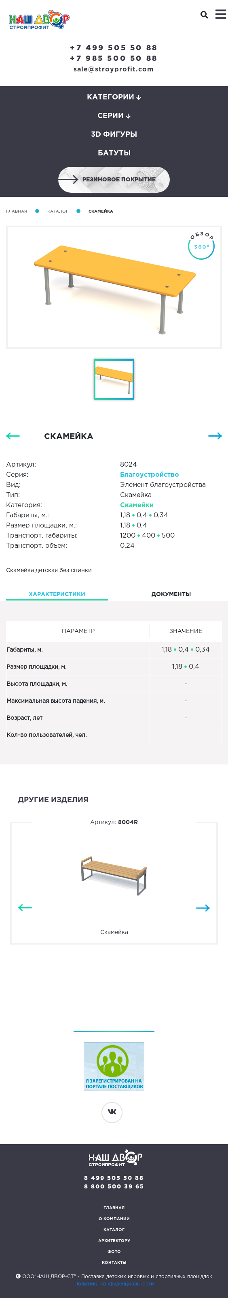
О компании (114, 1219)
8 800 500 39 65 (114, 1186)
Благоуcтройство (149, 475)
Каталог (57, 211)
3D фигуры (114, 134)
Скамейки (137, 505)
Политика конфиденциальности (114, 1284)
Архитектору (114, 1241)
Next (203, 908)
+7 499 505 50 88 (114, 48)
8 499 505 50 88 (114, 1178)
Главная (16, 211)
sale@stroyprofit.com (114, 70)
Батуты (114, 153)
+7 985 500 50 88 (114, 59)
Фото (114, 1252)
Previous (25, 908)
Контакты (114, 1263)
